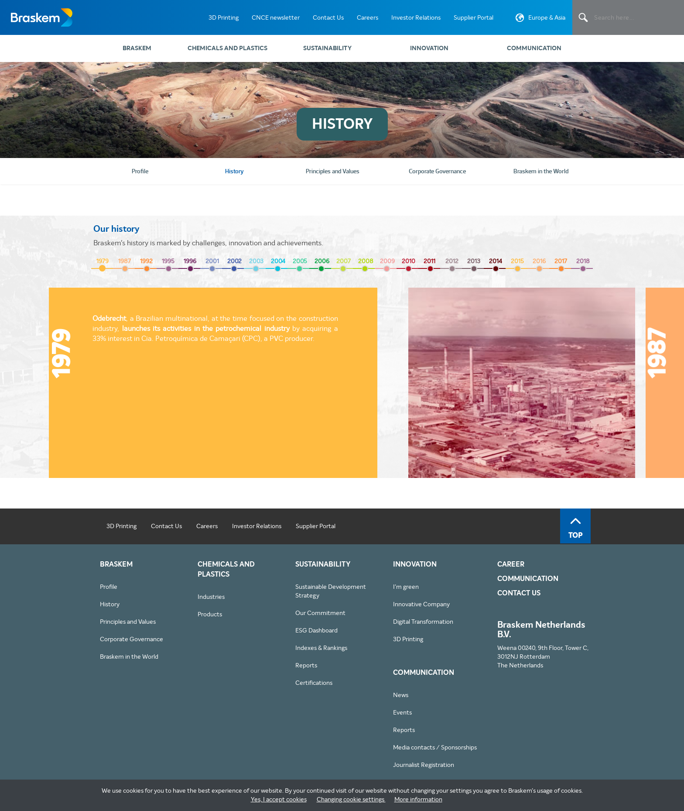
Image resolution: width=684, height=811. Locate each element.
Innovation (429, 48)
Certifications (313, 683)
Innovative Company (421, 604)
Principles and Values (128, 621)
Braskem (41, 17)
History (110, 604)
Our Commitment (320, 613)
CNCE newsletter (276, 17)
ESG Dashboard (316, 630)
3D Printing (224, 17)
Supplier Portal (473, 17)
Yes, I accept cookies (279, 799)
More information (418, 799)
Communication (534, 48)
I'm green (406, 587)
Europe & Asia (539, 19)
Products (210, 614)
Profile (108, 587)
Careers (367, 17)
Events (402, 712)
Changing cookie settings (351, 799)
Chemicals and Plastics (227, 48)
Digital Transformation (423, 621)
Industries (211, 597)
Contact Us (328, 17)
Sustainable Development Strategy (330, 591)
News (400, 695)
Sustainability (327, 48)
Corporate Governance (131, 639)
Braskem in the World (129, 656)
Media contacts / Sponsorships (435, 747)
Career (510, 564)
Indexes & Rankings (321, 648)
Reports (306, 665)
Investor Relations (416, 17)
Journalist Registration (423, 765)
